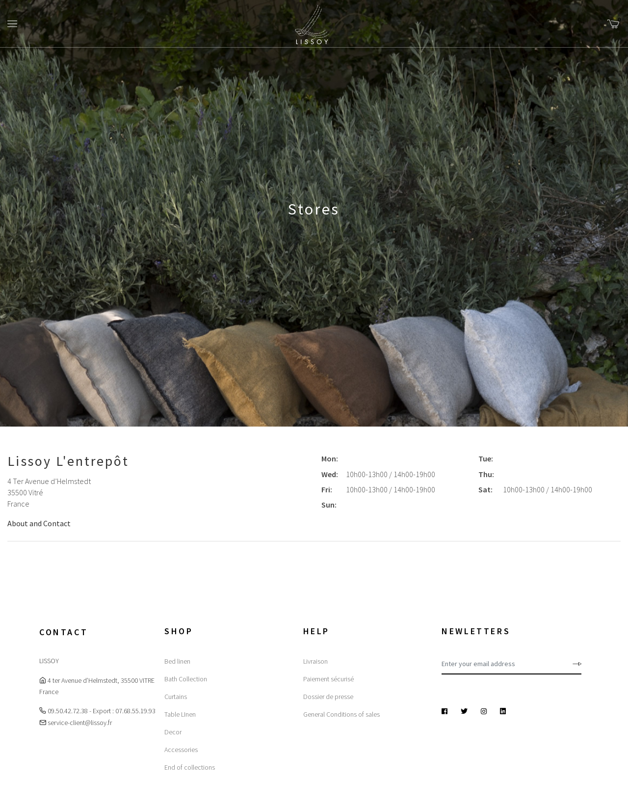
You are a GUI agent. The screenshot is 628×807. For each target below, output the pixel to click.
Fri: (326, 489)
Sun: (329, 505)
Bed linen (177, 661)
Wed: (329, 474)
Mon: (329, 458)
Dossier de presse (328, 696)
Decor (173, 731)
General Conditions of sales (341, 714)
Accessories (181, 749)
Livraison (315, 661)
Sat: (485, 489)
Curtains (175, 696)
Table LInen (180, 714)
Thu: (486, 474)
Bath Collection (185, 678)
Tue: (485, 458)
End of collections (189, 767)
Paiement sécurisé (328, 678)
